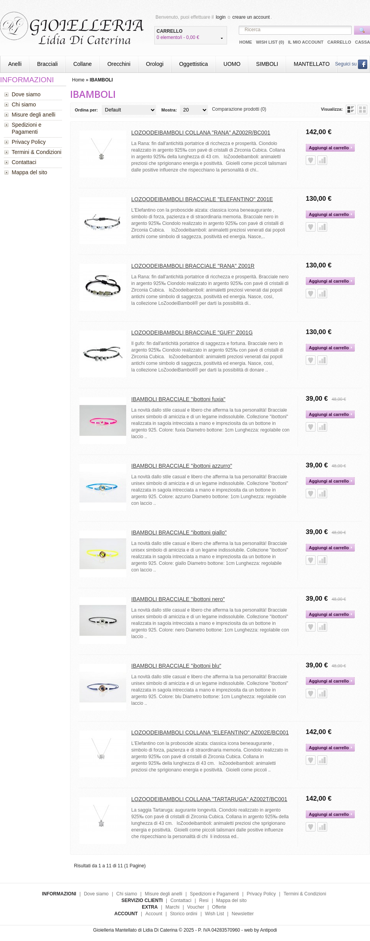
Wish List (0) (270, 42)
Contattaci (24, 162)
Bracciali (47, 64)
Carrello (339, 42)
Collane (82, 64)
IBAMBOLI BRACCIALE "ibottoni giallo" (179, 532)
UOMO (232, 64)
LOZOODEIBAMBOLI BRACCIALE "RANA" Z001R (192, 266)
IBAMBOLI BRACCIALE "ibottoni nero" (178, 599)
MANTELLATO (311, 64)
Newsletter (243, 913)
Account (153, 913)
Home (245, 42)
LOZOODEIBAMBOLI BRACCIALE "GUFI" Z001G (192, 332)
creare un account (251, 17)
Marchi (173, 907)
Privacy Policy (29, 142)
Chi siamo (24, 104)
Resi (203, 900)
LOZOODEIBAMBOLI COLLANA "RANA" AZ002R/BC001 (200, 132)
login (221, 17)
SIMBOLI (267, 64)
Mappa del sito (29, 172)
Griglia (362, 109)
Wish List (214, 913)
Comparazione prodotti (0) (239, 109)
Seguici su (351, 64)
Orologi (155, 64)
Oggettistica (193, 64)
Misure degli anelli (33, 114)
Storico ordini (183, 913)
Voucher (195, 907)
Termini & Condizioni (37, 152)
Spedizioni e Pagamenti (26, 128)
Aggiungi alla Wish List (310, 160)
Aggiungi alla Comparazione (322, 160)
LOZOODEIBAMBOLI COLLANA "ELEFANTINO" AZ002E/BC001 (210, 732)
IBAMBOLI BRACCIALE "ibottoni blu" (176, 666)
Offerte (219, 907)
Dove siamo (26, 94)
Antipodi (268, 930)
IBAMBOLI (101, 80)
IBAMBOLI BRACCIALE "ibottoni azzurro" (181, 466)
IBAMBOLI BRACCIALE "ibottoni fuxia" (178, 399)
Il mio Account (305, 42)
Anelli (14, 64)
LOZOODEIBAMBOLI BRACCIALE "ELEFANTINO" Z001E (202, 199)
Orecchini (118, 64)
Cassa (362, 42)
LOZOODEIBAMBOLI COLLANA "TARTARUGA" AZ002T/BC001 (209, 799)
